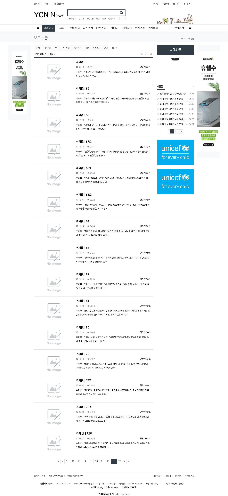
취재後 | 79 (82, 354)
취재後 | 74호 (83, 380)
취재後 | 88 (82, 115)
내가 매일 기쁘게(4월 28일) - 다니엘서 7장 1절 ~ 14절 (172, 119)
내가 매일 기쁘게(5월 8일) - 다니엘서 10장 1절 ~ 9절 (172, 99)
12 (73, 461)
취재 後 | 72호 (84, 433)
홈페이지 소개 (39, 476)
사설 (87, 48)
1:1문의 (187, 4)
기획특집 (47, 48)
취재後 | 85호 (83, 194)
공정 (104, 18)
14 (84, 461)
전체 (38, 48)
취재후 (115, 47)
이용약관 (156, 476)
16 (96, 461)
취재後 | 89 (82, 88)
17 (102, 461)
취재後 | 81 (82, 301)
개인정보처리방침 (56, 476)
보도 (57, 48)
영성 (98, 18)
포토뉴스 (96, 48)
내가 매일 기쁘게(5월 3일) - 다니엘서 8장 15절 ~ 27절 (172, 114)
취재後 (79, 62)
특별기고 (77, 48)
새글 (46, 4)
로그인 (155, 4)
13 (79, 461)
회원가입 (165, 4)
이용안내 (167, 476)
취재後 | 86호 (83, 168)
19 (115, 461)
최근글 (160, 86)
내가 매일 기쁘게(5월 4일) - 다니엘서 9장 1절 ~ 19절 (172, 109)
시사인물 (66, 48)
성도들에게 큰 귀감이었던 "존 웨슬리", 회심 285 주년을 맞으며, (172, 93)
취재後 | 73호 (83, 407)
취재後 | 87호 (83, 141)
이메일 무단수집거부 (75, 476)
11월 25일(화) (58, 4)
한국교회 (111, 18)
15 (90, 461)
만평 (106, 48)
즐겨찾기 (37, 4)
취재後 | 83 (82, 247)
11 (67, 461)
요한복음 (90, 18)
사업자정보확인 (152, 483)
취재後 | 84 (82, 221)
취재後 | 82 (82, 274)
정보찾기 (176, 4)
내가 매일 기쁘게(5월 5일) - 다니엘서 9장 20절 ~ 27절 (172, 104)
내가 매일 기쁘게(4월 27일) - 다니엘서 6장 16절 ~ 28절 (172, 124)
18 (108, 461)
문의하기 (177, 476)
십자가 (81, 18)
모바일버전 (189, 476)
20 (119, 461)
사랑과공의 (71, 18)
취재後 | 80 (82, 327)
